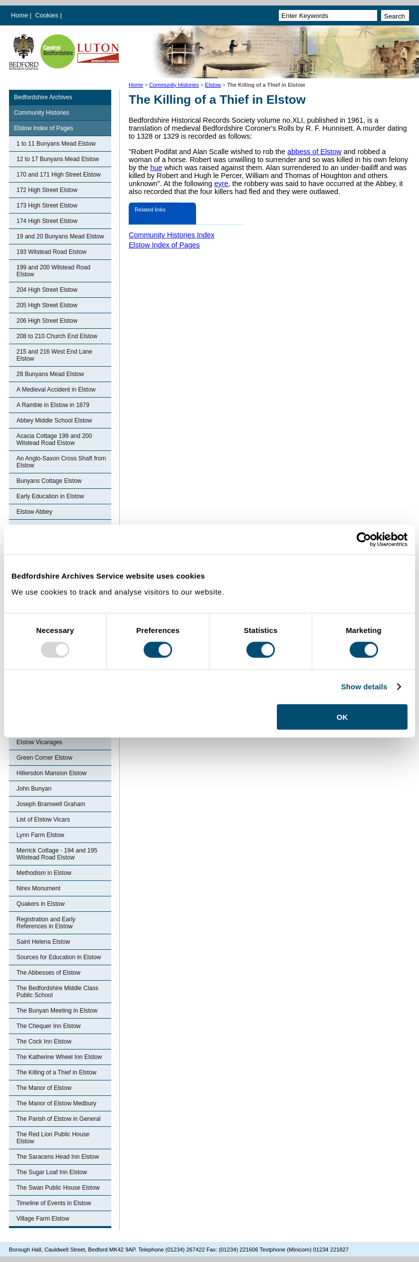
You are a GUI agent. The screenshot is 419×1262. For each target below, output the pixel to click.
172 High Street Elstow (46, 190)
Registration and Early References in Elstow (45, 923)
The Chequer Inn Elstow (48, 1026)
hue (156, 168)
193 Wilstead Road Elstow (51, 251)
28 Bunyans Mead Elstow (50, 374)
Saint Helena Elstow (43, 941)
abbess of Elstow (314, 152)
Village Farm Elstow (42, 1218)
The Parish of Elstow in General (58, 1118)
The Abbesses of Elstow (48, 972)
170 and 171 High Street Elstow (58, 174)
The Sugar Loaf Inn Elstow (51, 1172)
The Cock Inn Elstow (43, 1041)
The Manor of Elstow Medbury (56, 1103)
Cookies (47, 15)
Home (19, 15)
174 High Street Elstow (46, 220)
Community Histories (174, 85)
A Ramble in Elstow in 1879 (52, 405)
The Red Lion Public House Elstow (52, 1138)
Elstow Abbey (34, 511)
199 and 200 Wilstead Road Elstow (53, 271)
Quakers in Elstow (40, 903)
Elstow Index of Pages (43, 128)
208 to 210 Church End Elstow (56, 336)
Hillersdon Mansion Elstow (51, 773)
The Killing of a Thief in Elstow (56, 1072)
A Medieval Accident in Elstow (56, 389)
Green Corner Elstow (44, 757)
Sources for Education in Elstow (58, 957)
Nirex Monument (38, 888)
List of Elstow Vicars (43, 819)
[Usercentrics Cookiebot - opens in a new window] (364, 539)
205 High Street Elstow (46, 305)
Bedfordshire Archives (43, 97)
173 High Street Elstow (46, 205)
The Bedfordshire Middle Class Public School (57, 992)
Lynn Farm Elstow (40, 835)
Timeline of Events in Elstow (53, 1203)
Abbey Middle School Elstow (54, 420)
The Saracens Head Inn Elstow (57, 1156)
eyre (221, 184)
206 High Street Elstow (46, 320)
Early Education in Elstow (50, 496)
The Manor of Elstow (43, 1087)
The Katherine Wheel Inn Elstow (59, 1056)
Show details (364, 686)
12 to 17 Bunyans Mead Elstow (57, 159)
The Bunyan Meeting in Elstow (56, 1010)
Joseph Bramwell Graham (50, 804)
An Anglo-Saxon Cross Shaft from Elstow (61, 462)
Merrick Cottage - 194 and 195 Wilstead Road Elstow (56, 854)
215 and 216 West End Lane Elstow (54, 355)
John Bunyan (33, 788)
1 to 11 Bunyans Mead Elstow (56, 143)
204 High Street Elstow (46, 289)
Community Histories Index (171, 235)
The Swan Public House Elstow (58, 1187)
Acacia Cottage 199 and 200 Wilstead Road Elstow (54, 439)
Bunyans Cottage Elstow (49, 480)
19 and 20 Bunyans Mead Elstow (60, 236)
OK (342, 716)
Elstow (213, 85)
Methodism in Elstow (43, 872)
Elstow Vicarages (39, 742)
